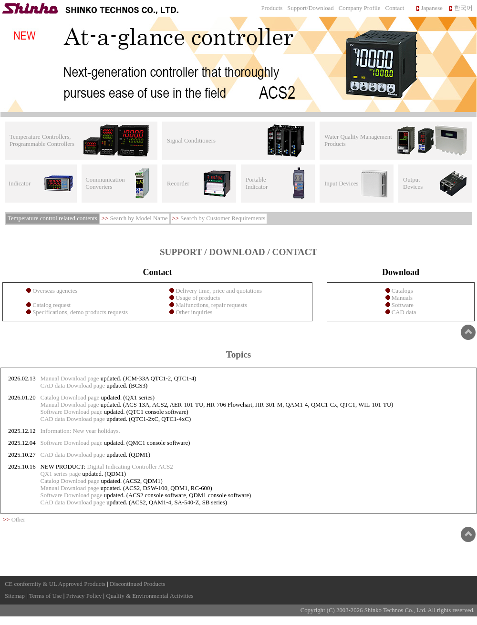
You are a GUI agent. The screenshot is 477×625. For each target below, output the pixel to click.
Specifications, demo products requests (79, 312)
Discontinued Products (137, 584)
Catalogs (401, 290)
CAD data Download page (73, 385)
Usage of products (197, 298)
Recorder (178, 183)
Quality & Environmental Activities (149, 596)
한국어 (463, 8)
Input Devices (341, 183)
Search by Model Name (138, 218)
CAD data (403, 312)
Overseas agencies (54, 290)
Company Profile (360, 8)
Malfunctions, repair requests (210, 305)
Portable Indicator (257, 183)
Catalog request (51, 305)
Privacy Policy (84, 596)
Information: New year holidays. (80, 431)
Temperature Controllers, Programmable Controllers (42, 140)
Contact (394, 8)
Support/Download (310, 8)
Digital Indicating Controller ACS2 (130, 466)
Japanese (432, 8)
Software (402, 305)
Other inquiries (193, 312)
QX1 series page (61, 474)
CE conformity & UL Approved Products (55, 584)
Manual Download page (70, 378)
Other (18, 519)
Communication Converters (104, 183)
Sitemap (15, 596)
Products (272, 8)
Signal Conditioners (191, 140)
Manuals (401, 298)
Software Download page (72, 412)
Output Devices (413, 183)
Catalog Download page (70, 397)
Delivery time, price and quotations (218, 290)
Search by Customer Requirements (222, 218)
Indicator (20, 183)
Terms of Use (45, 596)
